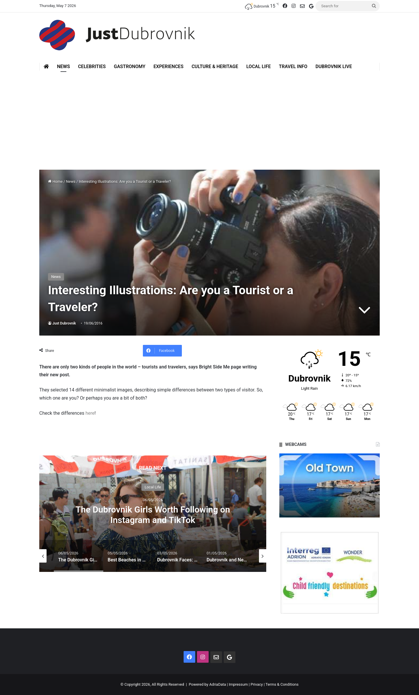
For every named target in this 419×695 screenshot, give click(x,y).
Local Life (258, 66)
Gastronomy (129, 66)
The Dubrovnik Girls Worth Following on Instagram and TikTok (152, 514)
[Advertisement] (209, 120)
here (90, 413)
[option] (152, 513)
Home (55, 181)
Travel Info (293, 66)
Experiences (169, 66)
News (63, 66)
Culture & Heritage (214, 66)
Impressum (238, 684)
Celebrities (92, 66)
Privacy (257, 684)
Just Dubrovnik (64, 323)
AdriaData (217, 684)
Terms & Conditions (282, 684)
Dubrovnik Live (333, 66)
